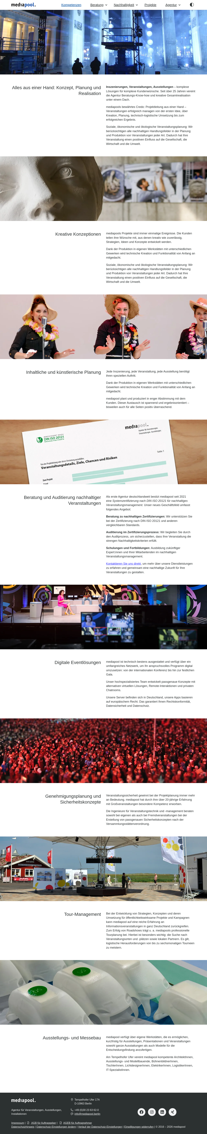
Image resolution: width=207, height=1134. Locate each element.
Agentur (173, 5)
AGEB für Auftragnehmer (75, 1123)
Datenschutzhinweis (22, 1126)
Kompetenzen (71, 5)
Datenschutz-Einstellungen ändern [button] (56, 1126)
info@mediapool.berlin (87, 1114)
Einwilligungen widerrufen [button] (138, 1126)
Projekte (150, 5)
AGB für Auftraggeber (41, 1123)
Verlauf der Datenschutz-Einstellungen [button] (100, 1126)
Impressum (17, 1123)
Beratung (98, 5)
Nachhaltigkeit (126, 5)
